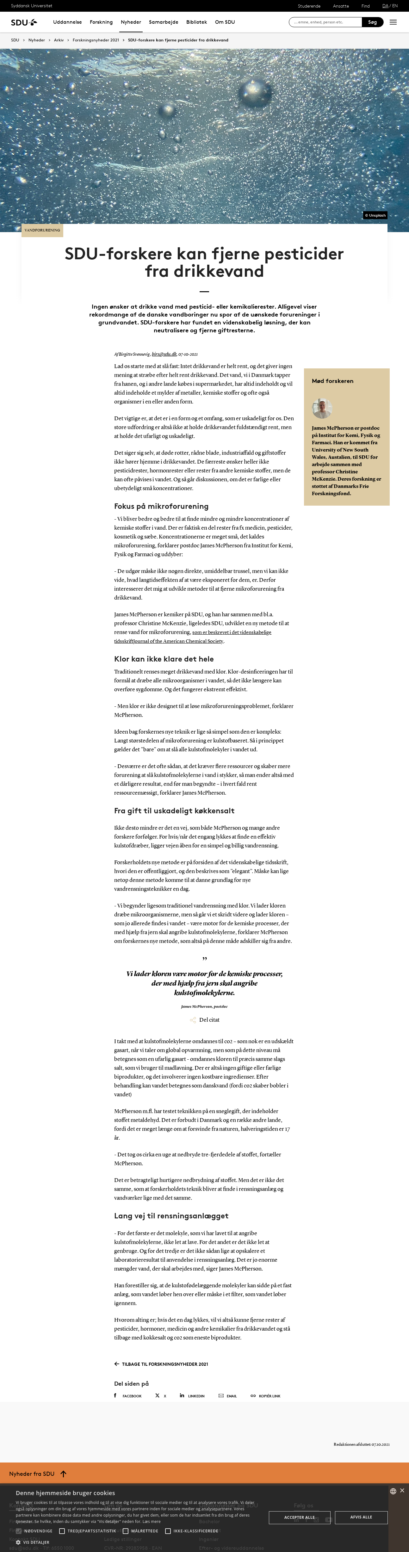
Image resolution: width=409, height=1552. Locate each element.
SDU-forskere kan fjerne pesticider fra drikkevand (178, 40)
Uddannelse (67, 22)
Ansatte (341, 6)
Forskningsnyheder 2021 (96, 40)
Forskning (101, 22)
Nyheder (131, 22)
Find (366, 6)
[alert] (204, 1517)
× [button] (402, 1490)
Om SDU (225, 22)
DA (385, 5)
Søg (372, 22)
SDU (15, 40)
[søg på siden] (328, 22)
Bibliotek (196, 22)
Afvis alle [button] (361, 1517)
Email (227, 1366)
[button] (18, 1531)
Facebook (128, 1366)
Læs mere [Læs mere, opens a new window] (152, 1521)
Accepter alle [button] (299, 1517)
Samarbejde (163, 22)
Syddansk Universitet (32, 5)
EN (395, 5)
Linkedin (192, 1366)
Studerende (309, 6)
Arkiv (59, 40)
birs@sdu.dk (163, 325)
